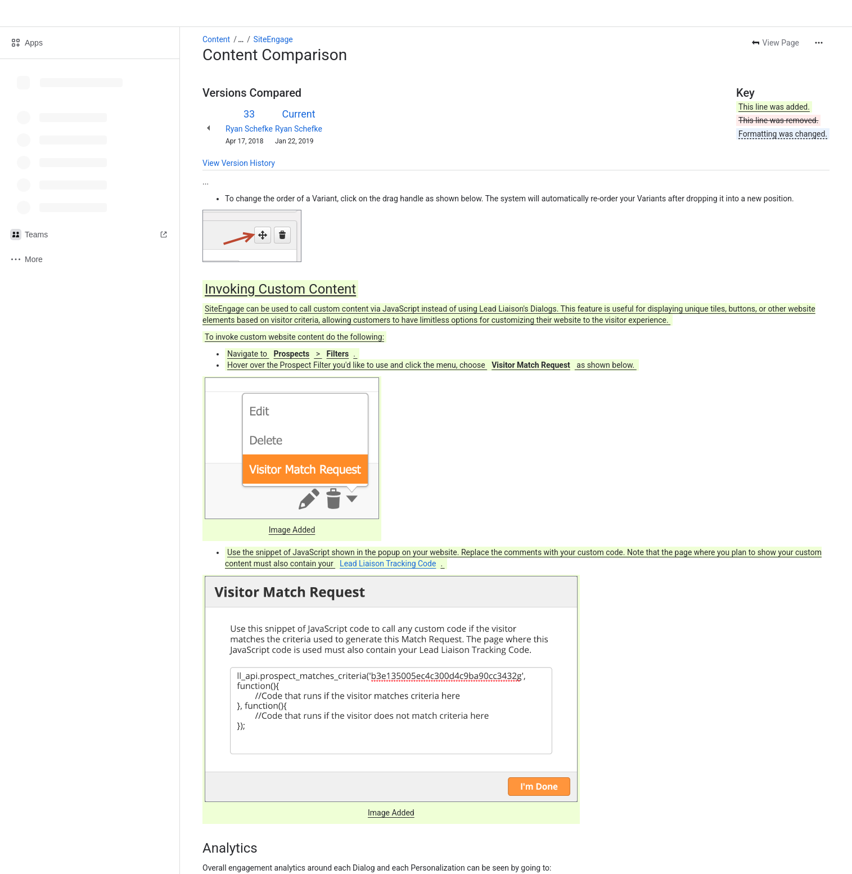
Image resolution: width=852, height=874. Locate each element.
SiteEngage (273, 39)
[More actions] (819, 42)
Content (216, 39)
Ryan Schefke (249, 128)
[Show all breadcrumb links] (241, 39)
